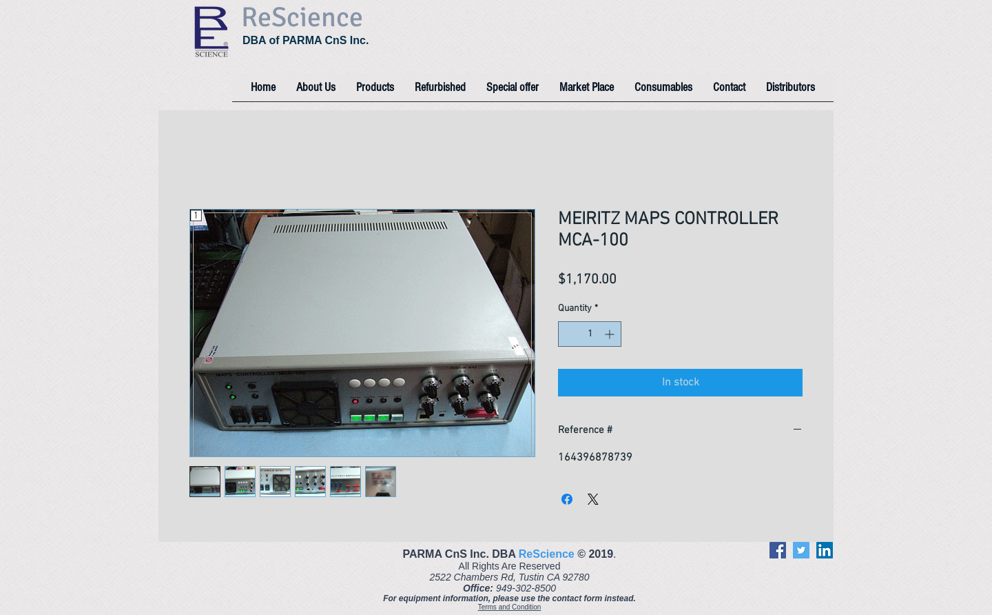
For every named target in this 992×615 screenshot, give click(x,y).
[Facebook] (777, 550)
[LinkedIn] (824, 550)
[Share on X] (593, 499)
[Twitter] (801, 550)
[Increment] (610, 334)
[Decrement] (568, 334)
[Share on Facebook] (567, 499)
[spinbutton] (589, 334)
